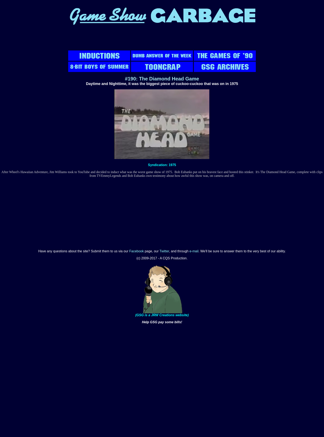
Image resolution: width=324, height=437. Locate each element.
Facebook (136, 251)
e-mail (194, 251)
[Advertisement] (162, 40)
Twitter (164, 251)
